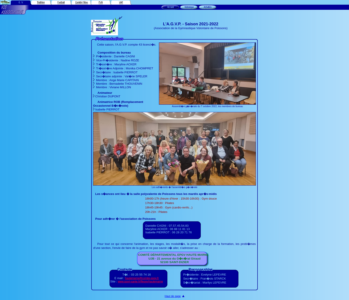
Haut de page (173, 296)
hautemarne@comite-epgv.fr (142, 278)
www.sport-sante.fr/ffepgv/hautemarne (140, 281)
